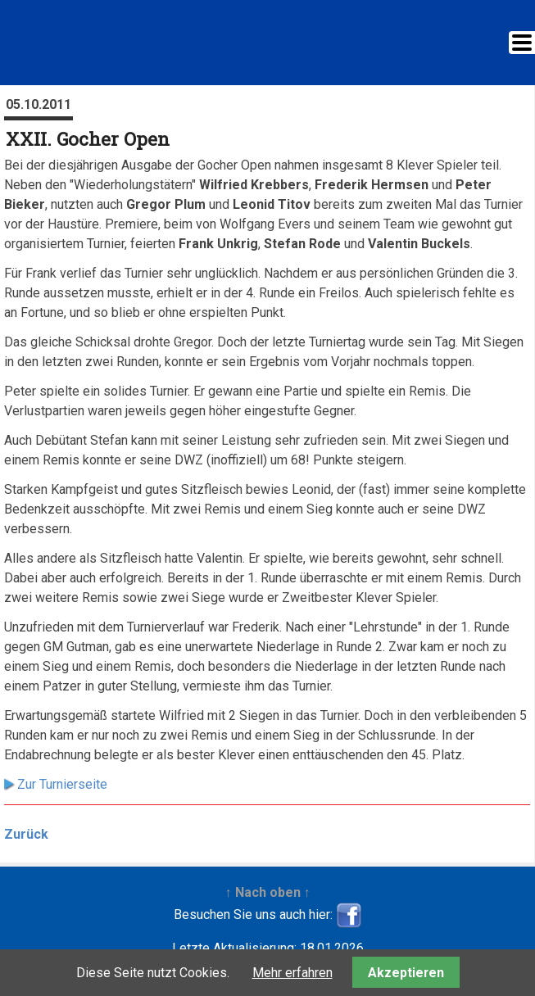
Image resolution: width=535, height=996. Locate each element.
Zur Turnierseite (62, 784)
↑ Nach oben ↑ (268, 892)
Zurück (26, 834)
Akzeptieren (406, 972)
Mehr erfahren (292, 972)
